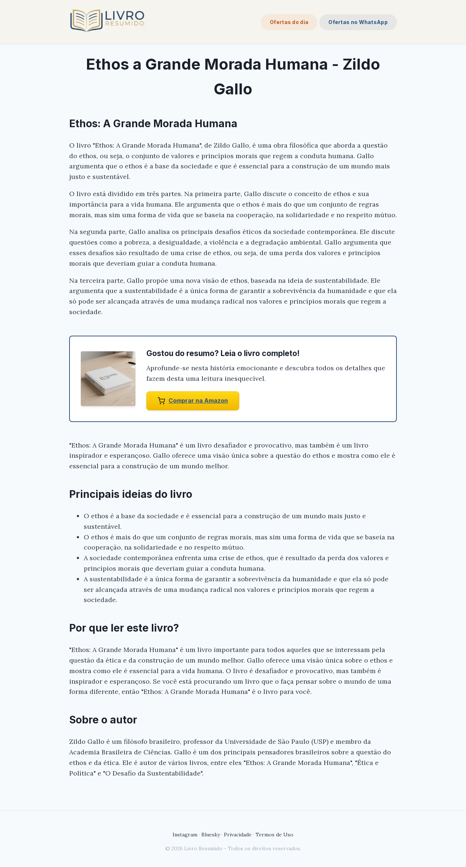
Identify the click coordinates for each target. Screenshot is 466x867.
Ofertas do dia (289, 22)
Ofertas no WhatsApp (358, 22)
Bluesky (210, 834)
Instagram (185, 834)
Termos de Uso (274, 834)
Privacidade (238, 834)
